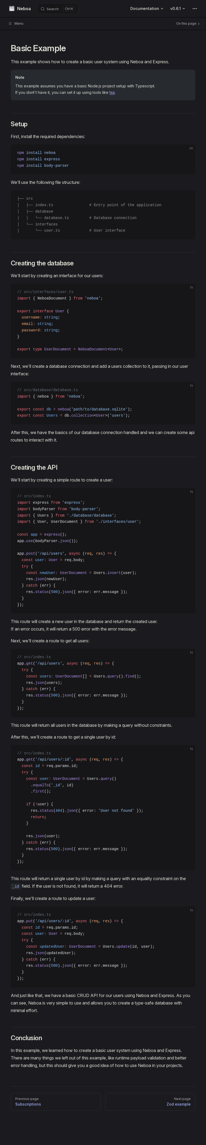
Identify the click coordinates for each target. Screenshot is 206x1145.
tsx (112, 92)
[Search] (57, 8)
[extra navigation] (195, 8)
